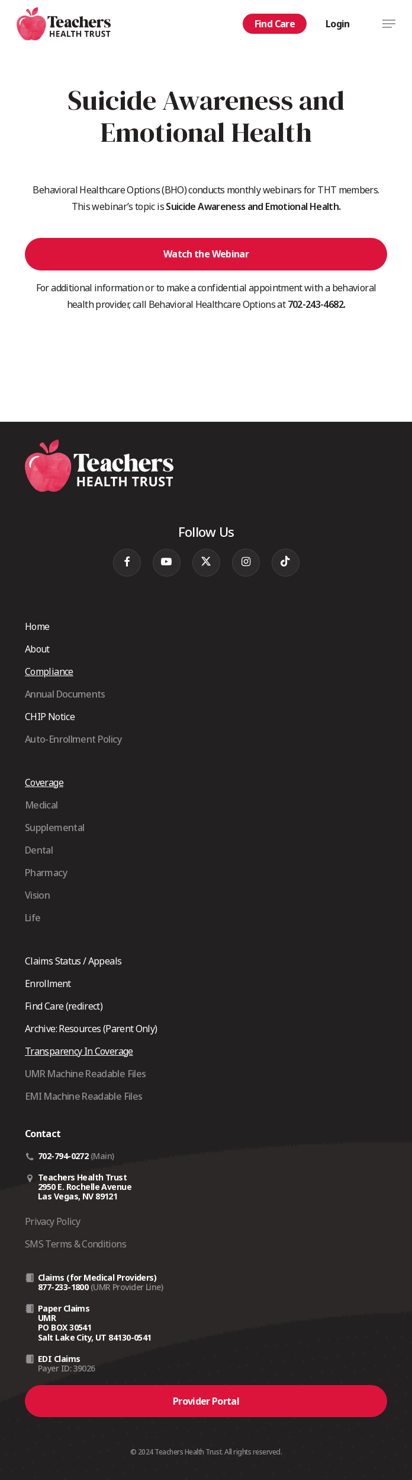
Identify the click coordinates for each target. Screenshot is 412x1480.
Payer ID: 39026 (66, 1368)
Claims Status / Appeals (73, 960)
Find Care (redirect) (63, 1006)
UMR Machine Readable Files (85, 1073)
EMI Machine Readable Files (83, 1096)
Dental (39, 850)
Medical (41, 804)
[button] (388, 24)
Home (37, 626)
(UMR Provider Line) (127, 1287)
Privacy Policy (52, 1221)
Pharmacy (46, 872)
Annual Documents (65, 694)
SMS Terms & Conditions (75, 1243)
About (37, 648)
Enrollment (48, 983)
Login (338, 23)
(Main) (102, 1155)
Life (32, 917)
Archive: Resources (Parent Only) (91, 1028)
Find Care (275, 23)
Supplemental (54, 827)
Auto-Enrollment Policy (73, 739)
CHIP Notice (50, 716)
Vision (37, 895)
